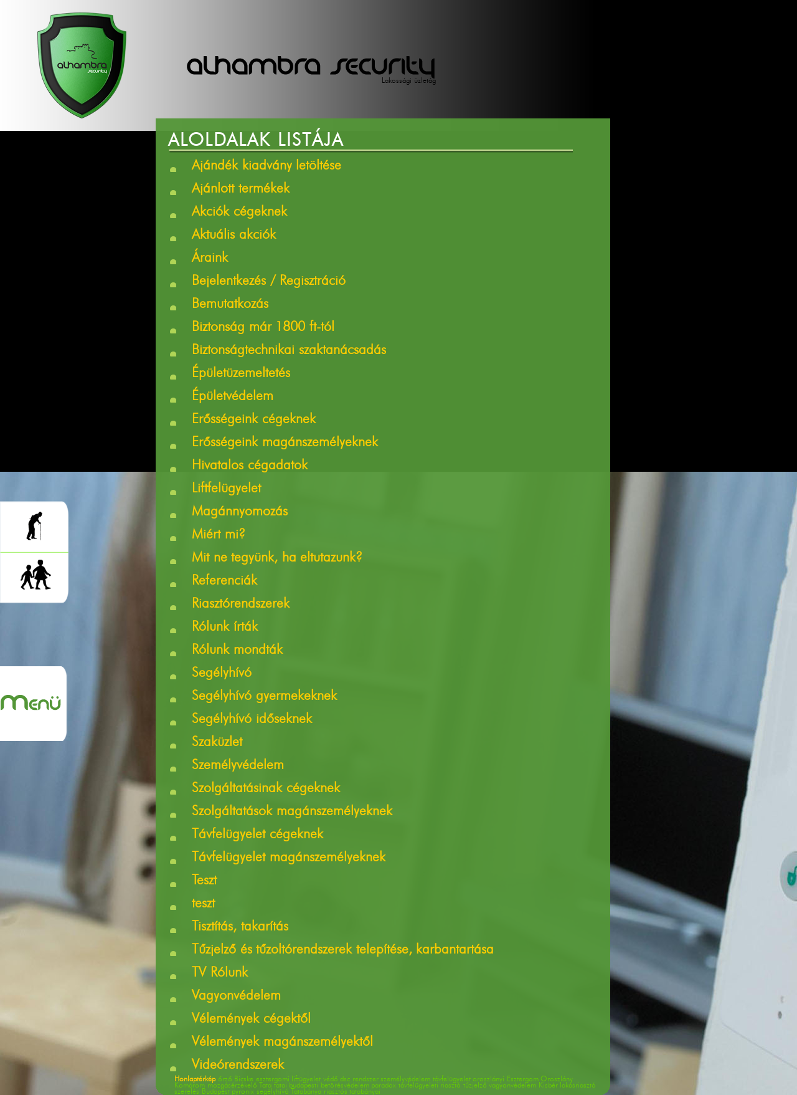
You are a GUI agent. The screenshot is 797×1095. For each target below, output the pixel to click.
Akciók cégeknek (239, 212)
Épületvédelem (232, 397)
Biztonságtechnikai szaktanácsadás (289, 350)
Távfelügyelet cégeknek (257, 835)
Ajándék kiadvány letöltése (266, 166)
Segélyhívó (222, 673)
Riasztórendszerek (241, 604)
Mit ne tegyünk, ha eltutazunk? (277, 558)
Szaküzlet (217, 742)
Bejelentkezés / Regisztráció (269, 281)
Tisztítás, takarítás (240, 927)
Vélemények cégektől (251, 1019)
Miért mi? (218, 535)
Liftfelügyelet (226, 489)
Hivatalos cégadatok (250, 466)
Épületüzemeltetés (241, 374)
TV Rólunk (220, 973)
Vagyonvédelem (236, 996)
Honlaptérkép (194, 1079)
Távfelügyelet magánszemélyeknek (288, 858)
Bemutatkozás (230, 304)
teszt (203, 904)
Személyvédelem (238, 766)
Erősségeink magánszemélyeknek (285, 443)
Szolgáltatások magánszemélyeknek (292, 812)
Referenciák (224, 581)
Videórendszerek (238, 1065)
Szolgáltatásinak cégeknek (266, 789)
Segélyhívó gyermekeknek (264, 696)
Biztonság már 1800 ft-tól (263, 327)
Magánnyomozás (240, 512)
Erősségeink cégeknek (254, 420)
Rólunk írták (225, 627)
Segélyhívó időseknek (252, 719)
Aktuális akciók (234, 235)
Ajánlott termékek (241, 189)
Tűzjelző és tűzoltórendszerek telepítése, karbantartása (343, 950)
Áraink (210, 258)
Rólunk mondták (237, 650)
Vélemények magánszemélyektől (282, 1042)
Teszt (204, 881)
